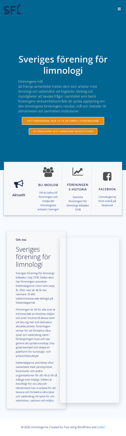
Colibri (101, 427)
